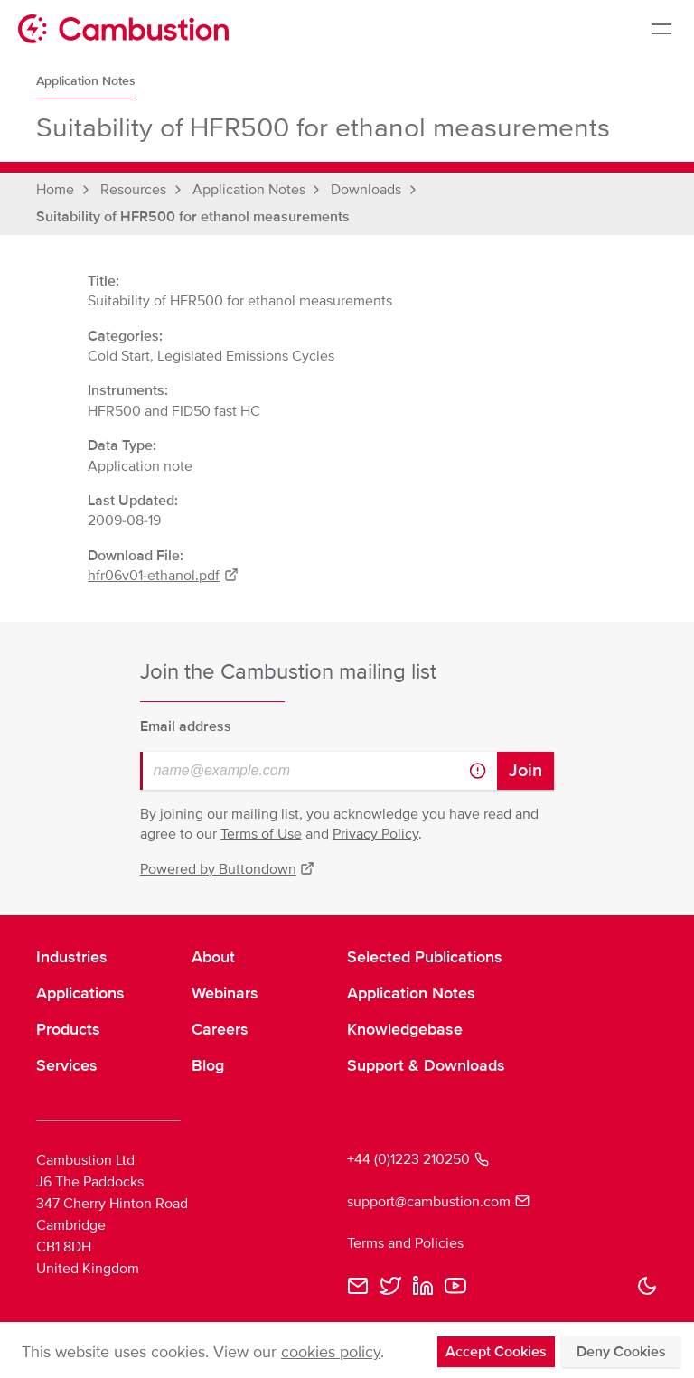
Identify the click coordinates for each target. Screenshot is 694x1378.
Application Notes (86, 81)
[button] (647, 1286)
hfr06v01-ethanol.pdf (163, 576)
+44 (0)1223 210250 (418, 1159)
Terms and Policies (405, 1243)
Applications (80, 993)
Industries (72, 957)
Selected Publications (424, 957)
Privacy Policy (375, 834)
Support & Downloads (426, 1065)
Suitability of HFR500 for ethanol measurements (193, 217)
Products (68, 1029)
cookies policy (330, 1352)
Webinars (225, 993)
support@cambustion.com (438, 1202)
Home (55, 190)
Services (67, 1065)
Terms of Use (261, 834)
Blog (208, 1065)
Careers (220, 1029)
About (213, 957)
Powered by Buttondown (227, 869)
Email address (185, 726)
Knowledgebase (405, 1029)
